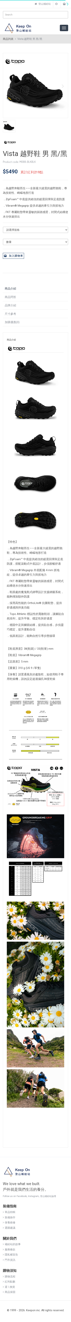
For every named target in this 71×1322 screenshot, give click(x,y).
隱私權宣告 (10, 1254)
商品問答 (10, 297)
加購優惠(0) (12, 322)
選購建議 (9, 1227)
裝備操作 (9, 1217)
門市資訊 (9, 1259)
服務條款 (9, 1249)
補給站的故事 (12, 1244)
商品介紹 (10, 288)
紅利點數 (9, 1281)
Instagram (33, 1196)
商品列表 (8, 38)
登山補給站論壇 (48, 1196)
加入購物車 (13, 255)
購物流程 (9, 1276)
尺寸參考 (10, 314)
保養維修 (9, 1222)
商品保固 (9, 1291)
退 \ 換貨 (9, 1286)
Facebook (22, 1196)
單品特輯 (9, 1212)
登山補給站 (43, 3)
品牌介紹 (10, 305)
